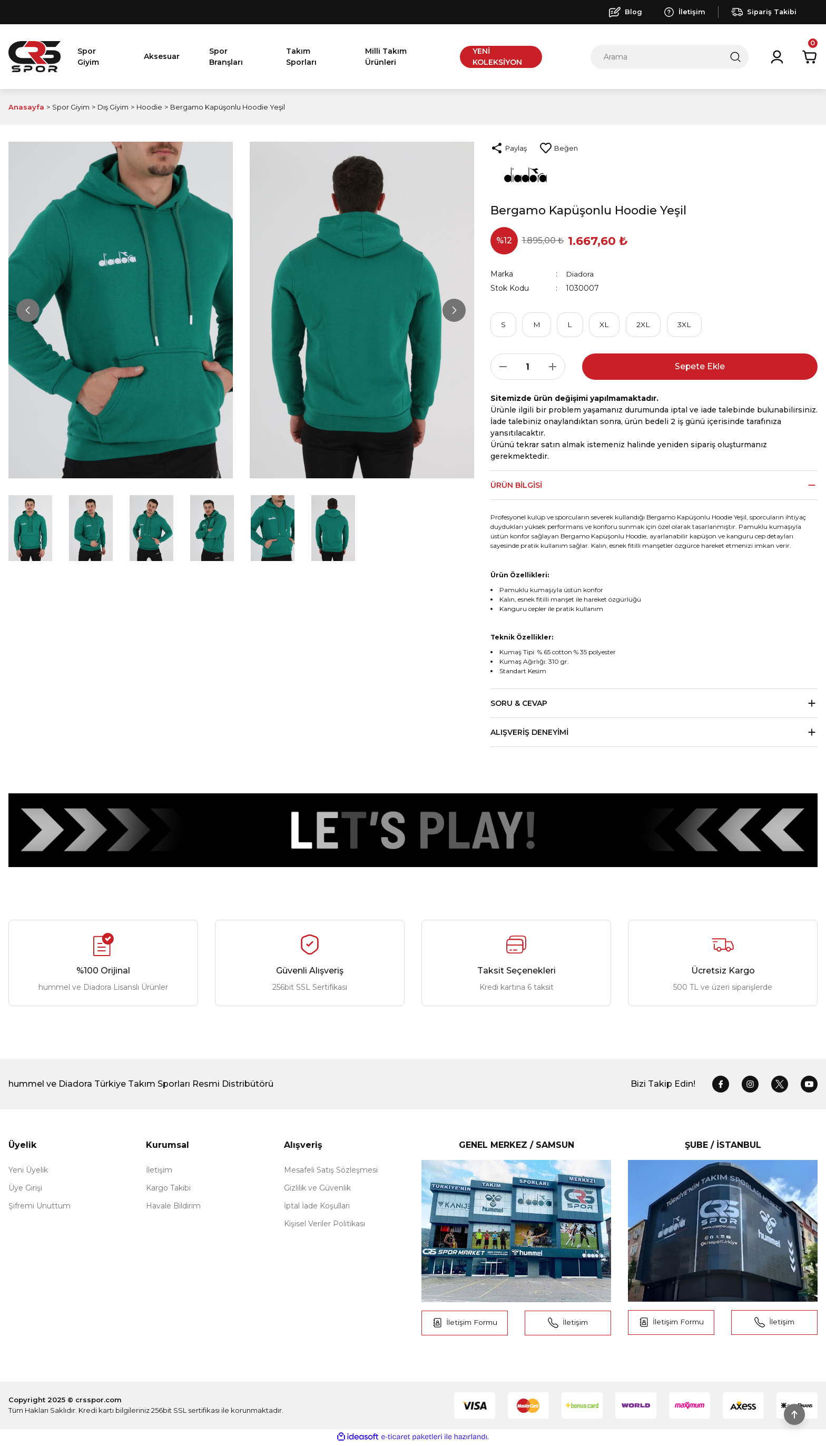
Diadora (580, 274)
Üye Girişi (25, 1189)
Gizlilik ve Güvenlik (317, 1189)
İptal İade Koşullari (317, 1207)
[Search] (670, 57)
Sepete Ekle (699, 367)
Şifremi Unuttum (39, 1207)
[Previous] (28, 310)
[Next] (453, 310)
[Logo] (34, 56)
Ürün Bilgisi (516, 486)
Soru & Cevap (518, 704)
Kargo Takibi (168, 1189)
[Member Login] (777, 57)
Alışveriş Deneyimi (529, 733)
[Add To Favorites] (558, 148)
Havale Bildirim (173, 1207)
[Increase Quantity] (555, 368)
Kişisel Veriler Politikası (324, 1224)
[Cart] (810, 57)
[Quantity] (527, 368)
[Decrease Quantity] (499, 368)
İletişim (159, 1171)
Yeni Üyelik (28, 1171)
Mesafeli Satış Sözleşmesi (331, 1171)
